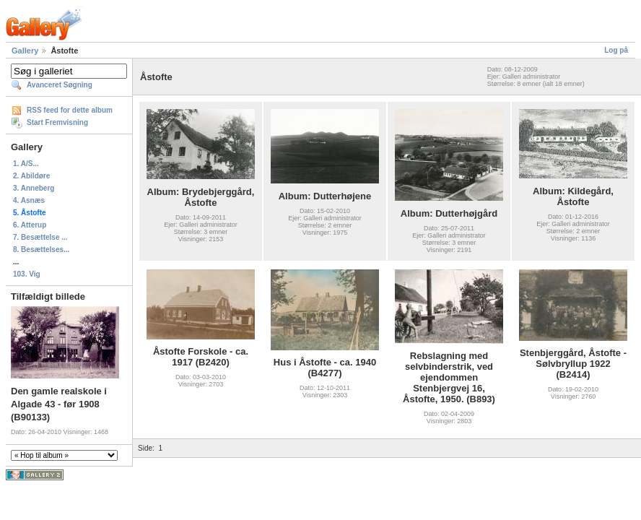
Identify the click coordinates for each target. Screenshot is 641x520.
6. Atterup (29, 225)
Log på (616, 50)
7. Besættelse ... (40, 237)
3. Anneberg (33, 188)
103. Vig (26, 274)
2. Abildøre (31, 176)
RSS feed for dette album (70, 110)
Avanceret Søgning (59, 85)
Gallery (25, 50)
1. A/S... (26, 164)
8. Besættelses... (41, 250)
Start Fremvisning (57, 122)
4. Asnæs (29, 200)
